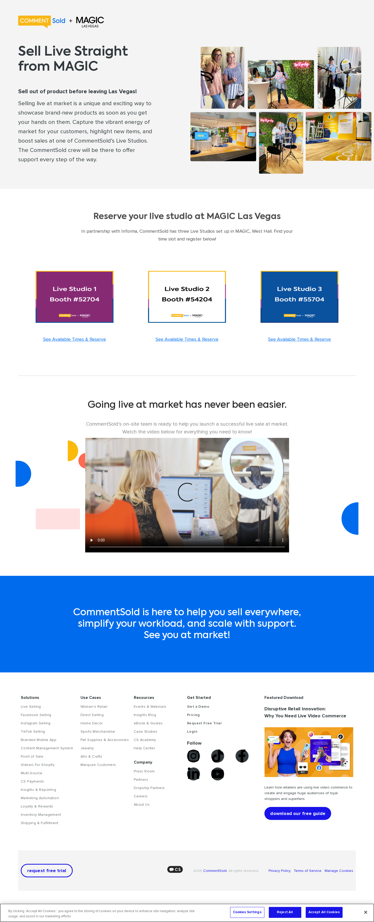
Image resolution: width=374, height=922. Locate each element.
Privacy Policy (281, 870)
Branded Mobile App (38, 740)
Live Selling (31, 706)
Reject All (285, 912)
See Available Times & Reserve (74, 339)
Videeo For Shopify (38, 765)
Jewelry (87, 748)
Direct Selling (92, 715)
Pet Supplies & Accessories (105, 740)
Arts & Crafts (91, 756)
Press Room (144, 771)
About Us (142, 804)
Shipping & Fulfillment (39, 823)
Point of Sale (32, 756)
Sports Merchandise (98, 731)
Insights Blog (145, 715)
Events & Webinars (150, 706)
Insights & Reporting (38, 789)
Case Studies (145, 731)
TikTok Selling (33, 731)
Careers (141, 796)
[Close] (365, 912)
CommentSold (215, 870)
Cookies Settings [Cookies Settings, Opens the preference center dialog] (247, 912)
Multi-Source (32, 773)
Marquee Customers (98, 765)
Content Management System (47, 748)
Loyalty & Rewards (37, 806)
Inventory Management (41, 814)
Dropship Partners (149, 788)
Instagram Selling (36, 723)
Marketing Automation (40, 798)
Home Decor (92, 723)
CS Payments (32, 781)
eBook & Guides (148, 723)
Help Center (144, 748)
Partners (141, 779)
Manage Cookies (338, 870)
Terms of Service (308, 870)
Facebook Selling (36, 715)
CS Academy (145, 740)
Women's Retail (94, 706)
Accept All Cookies (324, 912)
